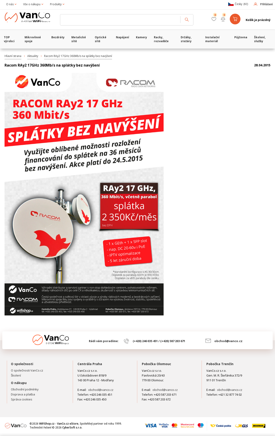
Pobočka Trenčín (219, 364)
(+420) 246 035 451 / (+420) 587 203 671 (159, 341)
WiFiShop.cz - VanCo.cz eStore (31, 20)
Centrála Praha (90, 364)
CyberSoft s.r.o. (72, 427)
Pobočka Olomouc (156, 364)
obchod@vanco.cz (228, 341)
